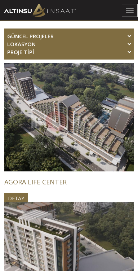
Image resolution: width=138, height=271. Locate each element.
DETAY (16, 198)
